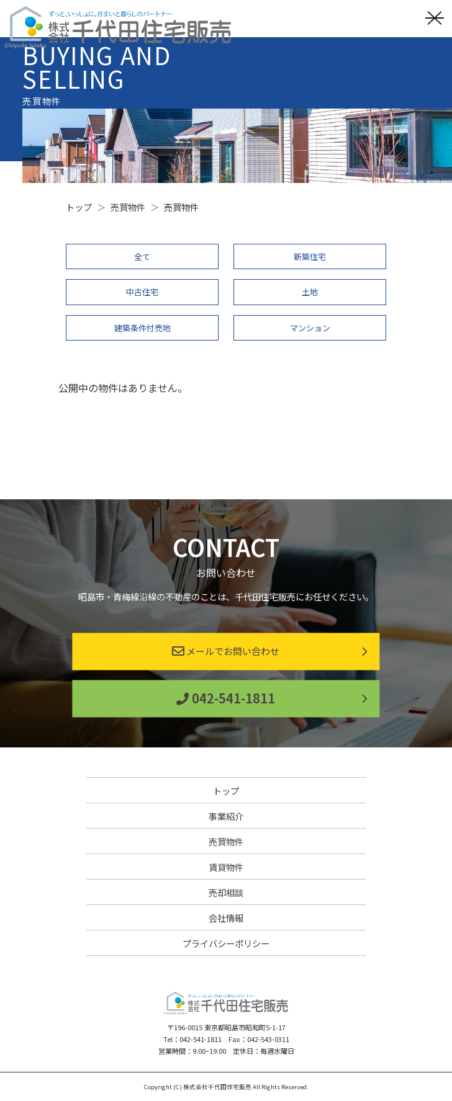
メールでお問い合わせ (225, 651)
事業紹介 (226, 815)
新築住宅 (310, 256)
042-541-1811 (225, 699)
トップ (226, 790)
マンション (310, 328)
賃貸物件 (226, 866)
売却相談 (226, 892)
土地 (310, 292)
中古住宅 (142, 292)
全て (142, 256)
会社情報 (226, 917)
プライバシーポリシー (226, 943)
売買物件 (226, 841)
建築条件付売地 (142, 328)
